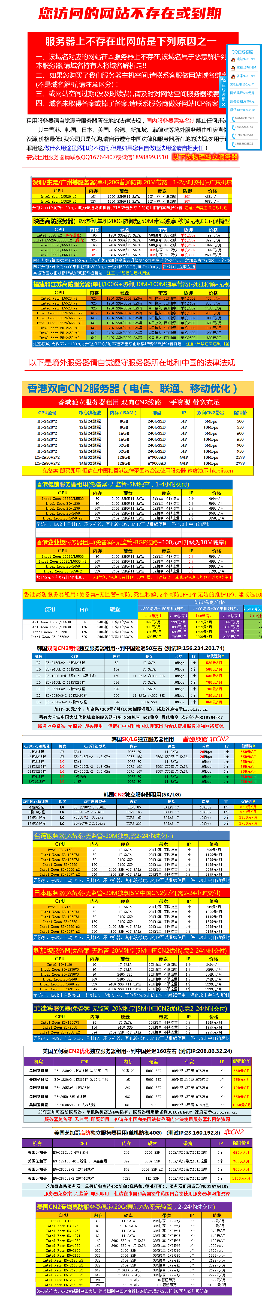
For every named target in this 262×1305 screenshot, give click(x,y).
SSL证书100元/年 (242, 84)
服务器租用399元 (242, 101)
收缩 (223, 92)
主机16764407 (246, 67)
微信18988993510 (242, 110)
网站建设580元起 (242, 93)
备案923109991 (247, 76)
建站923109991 (247, 59)
